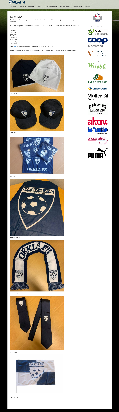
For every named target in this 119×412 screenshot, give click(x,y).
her (15, 46)
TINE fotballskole (65, 7)
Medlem (31, 7)
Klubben (14, 7)
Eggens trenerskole (51, 7)
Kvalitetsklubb (78, 7)
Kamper (40, 7)
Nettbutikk (88, 7)
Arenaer (23, 7)
